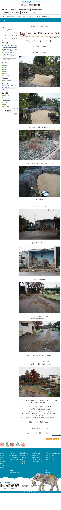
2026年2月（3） (6, 102)
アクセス (2, 459)
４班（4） (5, 73)
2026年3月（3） (6, 100)
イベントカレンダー (14, 459)
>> (16, 29)
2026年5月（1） (6, 95)
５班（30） (5, 78)
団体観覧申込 (3, 461)
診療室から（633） (7, 80)
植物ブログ (44, 26)
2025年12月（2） (6, 106)
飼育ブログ (47, 472)
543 (42, 433)
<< (3, 29)
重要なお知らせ (13, 455)
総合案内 (4, 9)
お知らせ (13, 9)
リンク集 (4, 488)
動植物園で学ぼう (36, 9)
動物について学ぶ (36, 457)
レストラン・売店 (4, 465)
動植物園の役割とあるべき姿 (10, 12)
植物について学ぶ (36, 459)
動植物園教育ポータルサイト (38, 455)
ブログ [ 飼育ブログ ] (11, 16)
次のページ (50, 433)
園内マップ (2, 463)
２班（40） (5, 69)
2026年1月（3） (6, 104)
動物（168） (5, 65)
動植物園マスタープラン (52, 457)
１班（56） (5, 67)
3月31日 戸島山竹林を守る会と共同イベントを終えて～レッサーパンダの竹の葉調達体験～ (10, 54)
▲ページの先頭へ (56, 435)
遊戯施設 (2, 467)
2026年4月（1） (6, 97)
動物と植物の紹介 (24, 9)
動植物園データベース (25, 455)
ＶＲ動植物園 (23, 461)
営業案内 (2, 457)
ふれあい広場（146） (7, 76)
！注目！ (12, 86)
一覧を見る (15, 108)
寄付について (25, 12)
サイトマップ (14, 488)
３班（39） (5, 71)
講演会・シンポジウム (37, 461)
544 (44, 433)
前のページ (29, 433)
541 (37, 433)
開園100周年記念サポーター (16, 472)
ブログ (35, 12)
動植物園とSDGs (50, 459)
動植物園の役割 (50, 455)
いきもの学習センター (25, 457)
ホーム (2, 16)
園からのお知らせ (13, 457)
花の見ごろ (22, 459)
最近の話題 (5, 86)
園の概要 (2, 455)
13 (9, 35)
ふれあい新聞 (23, 463)
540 (35, 433)
